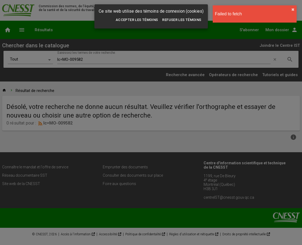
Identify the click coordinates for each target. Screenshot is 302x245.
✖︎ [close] (292, 10)
